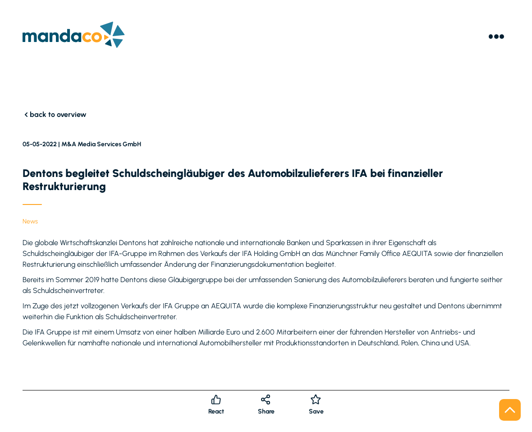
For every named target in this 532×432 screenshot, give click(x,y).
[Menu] (496, 36)
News (30, 221)
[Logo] (74, 36)
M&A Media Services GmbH (101, 144)
